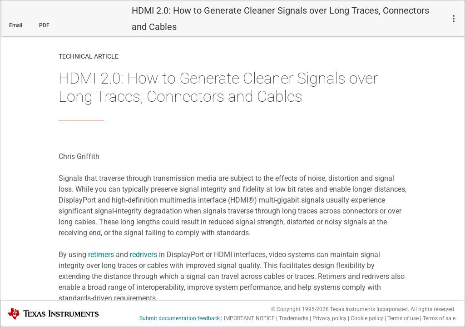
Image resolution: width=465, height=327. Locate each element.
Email (15, 25)
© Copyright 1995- (300, 309)
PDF (44, 25)
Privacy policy (329, 318)
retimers (101, 254)
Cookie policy (367, 318)
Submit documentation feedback (179, 318)
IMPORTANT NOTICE (249, 318)
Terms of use (403, 318)
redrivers (143, 254)
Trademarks (293, 318)
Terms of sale (439, 318)
